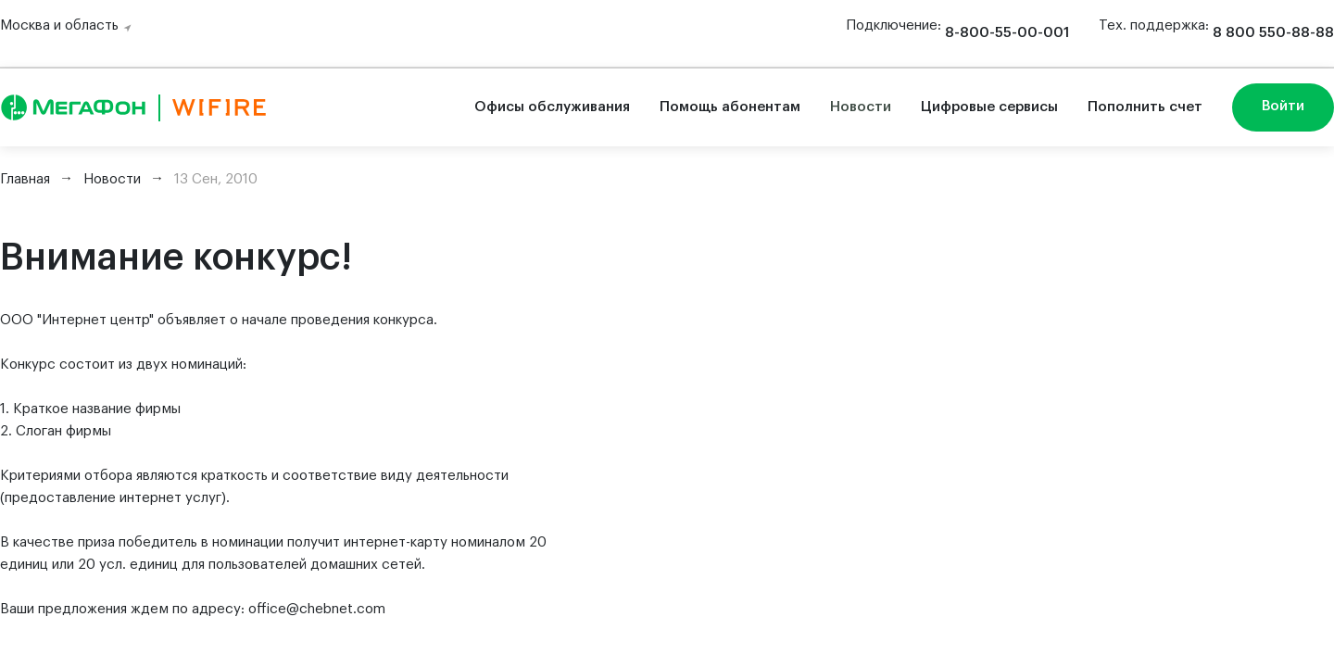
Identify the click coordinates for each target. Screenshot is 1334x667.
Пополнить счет (1145, 107)
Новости (860, 107)
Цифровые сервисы (989, 107)
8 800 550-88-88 (1273, 33)
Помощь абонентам (730, 107)
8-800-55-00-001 (1007, 33)
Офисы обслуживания (552, 107)
